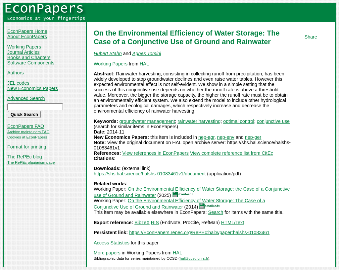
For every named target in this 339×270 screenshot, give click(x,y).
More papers (107, 252)
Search (215, 212)
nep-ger (253, 137)
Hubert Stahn (108, 53)
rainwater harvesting (199, 121)
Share (311, 37)
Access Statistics (111, 242)
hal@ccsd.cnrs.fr (194, 258)
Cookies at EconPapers (27, 137)
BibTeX (142, 222)
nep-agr (206, 137)
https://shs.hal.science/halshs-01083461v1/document (150, 173)
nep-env (225, 137)
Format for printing (26, 146)
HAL (144, 63)
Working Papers (24, 46)
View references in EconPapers (155, 153)
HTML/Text (232, 222)
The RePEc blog (24, 156)
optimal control (238, 121)
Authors (15, 72)
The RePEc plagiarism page (31, 162)
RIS (155, 222)
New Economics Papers (32, 88)
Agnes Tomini (146, 53)
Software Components (30, 62)
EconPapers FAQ (25, 126)
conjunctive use (273, 121)
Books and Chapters (28, 57)
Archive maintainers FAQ (28, 132)
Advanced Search (26, 98)
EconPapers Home (27, 31)
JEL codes (18, 83)
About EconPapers (27, 36)
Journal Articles (23, 52)
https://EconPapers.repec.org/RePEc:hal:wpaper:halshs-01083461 (199, 232)
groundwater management (147, 121)
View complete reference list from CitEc (231, 153)
